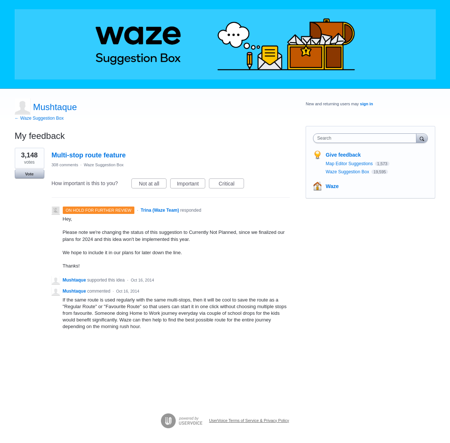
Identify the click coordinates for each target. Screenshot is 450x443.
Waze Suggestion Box (104, 165)
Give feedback (343, 155)
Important (191, 185)
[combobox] (366, 138)
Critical (231, 185)
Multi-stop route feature (89, 155)
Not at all (152, 185)
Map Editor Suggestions (350, 163)
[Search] (422, 138)
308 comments (65, 165)
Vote (29, 174)
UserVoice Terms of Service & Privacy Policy (249, 420)
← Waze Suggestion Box (39, 118)
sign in (366, 104)
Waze (332, 186)
